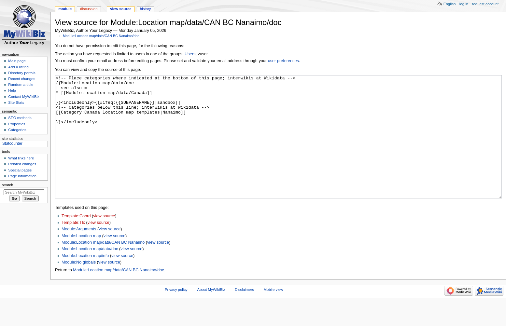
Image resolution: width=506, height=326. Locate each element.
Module (65, 9)
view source (104, 240)
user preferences (283, 61)
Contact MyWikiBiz (23, 97)
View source (121, 9)
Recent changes (21, 79)
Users (190, 54)
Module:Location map (81, 260)
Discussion (88, 9)
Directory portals (21, 73)
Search (7, 185)
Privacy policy (176, 314)
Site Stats (16, 102)
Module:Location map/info (85, 280)
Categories (17, 130)
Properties (16, 124)
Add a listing (18, 67)
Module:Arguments (79, 253)
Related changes (22, 164)
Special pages (20, 170)
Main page (17, 61)
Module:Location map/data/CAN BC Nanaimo (103, 267)
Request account (485, 4)
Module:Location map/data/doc (90, 273)
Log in (463, 4)
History (145, 9)
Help (12, 90)
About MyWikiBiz (211, 314)
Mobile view (273, 314)
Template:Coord (76, 240)
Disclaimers (244, 314)
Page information (22, 176)
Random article (20, 85)
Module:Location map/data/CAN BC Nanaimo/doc (101, 36)
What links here (21, 158)
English (449, 4)
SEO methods (19, 118)
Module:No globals (79, 286)
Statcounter (12, 143)
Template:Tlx (73, 247)
